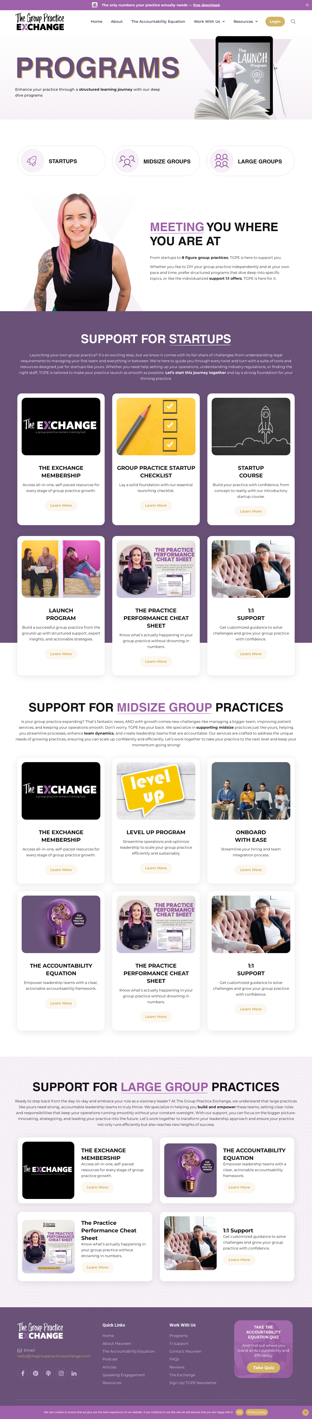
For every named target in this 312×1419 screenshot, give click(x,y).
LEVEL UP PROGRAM (156, 832)
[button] (293, 21)
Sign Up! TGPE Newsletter (193, 1382)
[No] (305, 1412)
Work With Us (208, 21)
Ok (239, 1412)
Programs (178, 1336)
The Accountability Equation (158, 21)
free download (206, 5)
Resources (245, 21)
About (116, 21)
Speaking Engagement (123, 1374)
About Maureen (116, 1344)
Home (96, 21)
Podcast (110, 1359)
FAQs (174, 1359)
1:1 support (178, 1344)
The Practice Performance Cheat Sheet (156, 618)
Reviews (176, 1367)
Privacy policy (257, 1412)
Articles (109, 1367)
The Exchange (182, 1374)
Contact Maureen (185, 1351)
